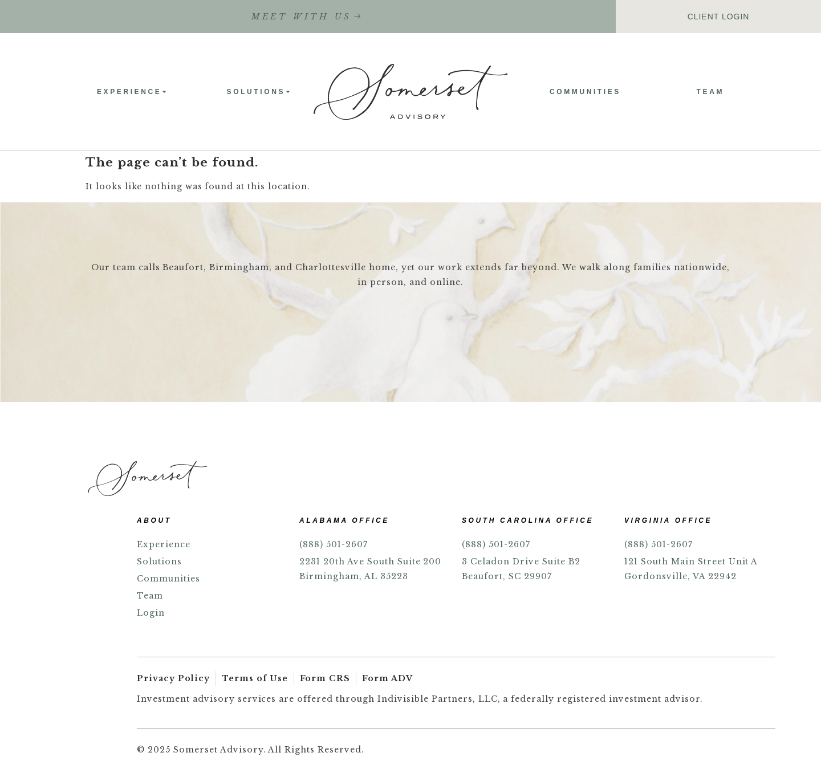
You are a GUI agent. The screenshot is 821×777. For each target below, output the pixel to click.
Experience (132, 92)
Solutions (259, 92)
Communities (585, 92)
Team (710, 92)
